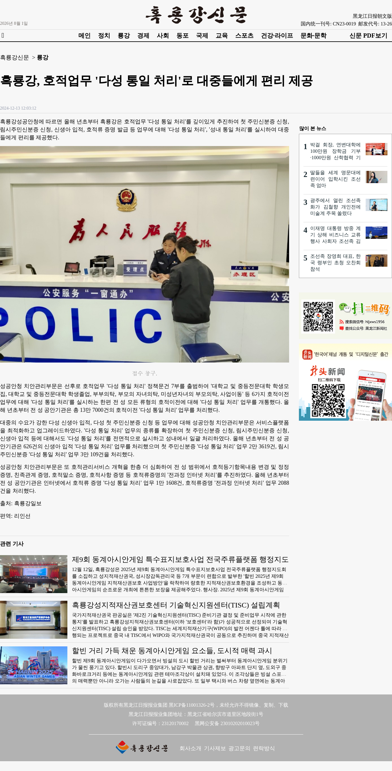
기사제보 (215, 748)
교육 (222, 35)
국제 (202, 35)
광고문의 (239, 748)
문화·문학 (313, 35)
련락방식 (264, 748)
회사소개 (190, 748)
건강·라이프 (277, 35)
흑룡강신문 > (17, 57)
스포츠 (244, 35)
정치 (104, 35)
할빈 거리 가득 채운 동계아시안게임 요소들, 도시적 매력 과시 (172, 651)
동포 (182, 35)
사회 (163, 35)
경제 (143, 35)
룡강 (124, 35)
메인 (84, 35)
